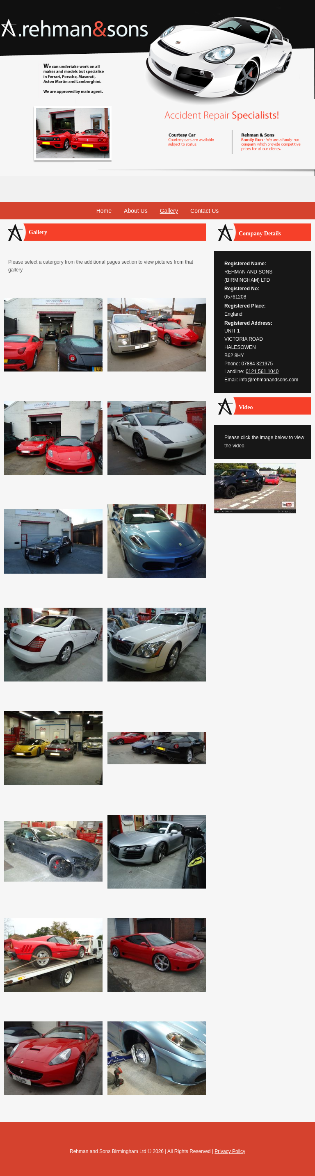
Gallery (169, 210)
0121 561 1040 (262, 371)
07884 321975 (257, 364)
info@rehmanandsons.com (269, 380)
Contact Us (204, 210)
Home (104, 210)
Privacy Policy (230, 1151)
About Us (136, 210)
